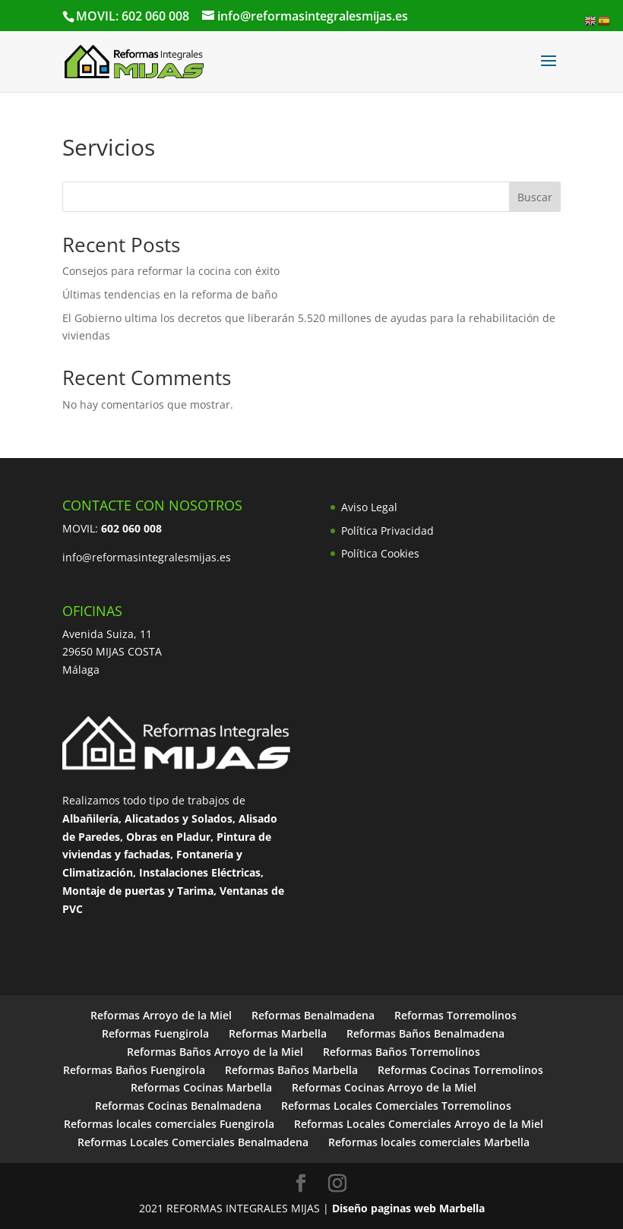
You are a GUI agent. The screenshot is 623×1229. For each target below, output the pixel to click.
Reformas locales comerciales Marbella (429, 1142)
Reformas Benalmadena (313, 1015)
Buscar (534, 197)
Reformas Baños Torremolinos (401, 1051)
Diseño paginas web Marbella (408, 1208)
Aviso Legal (369, 507)
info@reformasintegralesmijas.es (146, 557)
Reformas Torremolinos (455, 1015)
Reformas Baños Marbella (291, 1070)
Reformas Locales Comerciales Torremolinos (396, 1105)
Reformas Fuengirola (155, 1033)
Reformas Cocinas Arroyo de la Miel (384, 1087)
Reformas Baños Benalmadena (425, 1033)
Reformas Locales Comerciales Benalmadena (192, 1142)
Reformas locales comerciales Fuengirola (169, 1124)
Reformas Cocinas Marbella (201, 1087)
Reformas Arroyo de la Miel (161, 1015)
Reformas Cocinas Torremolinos (460, 1070)
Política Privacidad (387, 530)
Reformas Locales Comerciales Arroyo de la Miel (418, 1124)
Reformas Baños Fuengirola (134, 1070)
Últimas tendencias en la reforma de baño (169, 294)
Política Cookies (380, 553)
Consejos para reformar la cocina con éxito (171, 271)
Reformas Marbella (278, 1033)
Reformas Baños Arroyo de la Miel (215, 1051)
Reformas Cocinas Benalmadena (178, 1105)
